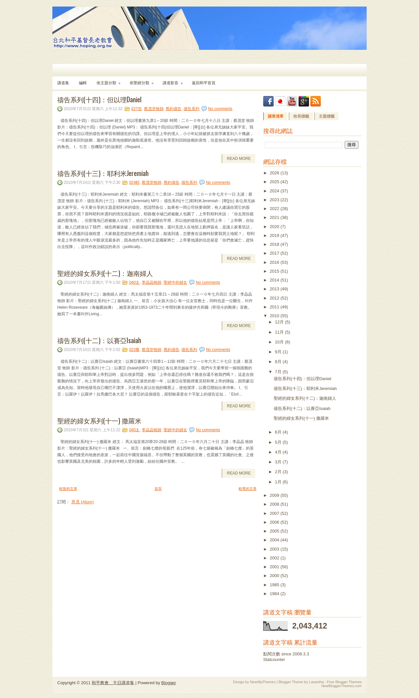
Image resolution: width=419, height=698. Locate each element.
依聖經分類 (144, 80)
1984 (275, 593)
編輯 (83, 83)
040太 (134, 282)
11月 (280, 332)
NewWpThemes (263, 682)
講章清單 (275, 116)
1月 (279, 481)
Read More (239, 158)
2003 (275, 549)
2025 (275, 181)
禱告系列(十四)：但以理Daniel (99, 99)
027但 (136, 109)
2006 (275, 522)
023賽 (134, 349)
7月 (279, 371)
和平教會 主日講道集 (113, 682)
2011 (275, 306)
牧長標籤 (301, 116)
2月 (279, 471)
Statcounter (274, 659)
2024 (275, 190)
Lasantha (316, 682)
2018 (275, 244)
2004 (275, 539)
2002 (275, 557)
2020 (275, 226)
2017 (275, 253)
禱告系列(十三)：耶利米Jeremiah (103, 173)
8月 (279, 361)
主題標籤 (327, 116)
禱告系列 (191, 109)
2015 (275, 271)
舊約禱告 (173, 109)
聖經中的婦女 (175, 282)
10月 (280, 341)
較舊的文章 (248, 489)
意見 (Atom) (82, 501)
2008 (275, 504)
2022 (275, 208)
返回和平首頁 (203, 83)
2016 (275, 262)
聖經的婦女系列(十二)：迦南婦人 (105, 273)
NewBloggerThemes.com (341, 686)
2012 (275, 298)
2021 (275, 217)
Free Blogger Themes (344, 682)
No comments (220, 109)
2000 (275, 575)
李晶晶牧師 (151, 282)
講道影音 (175, 80)
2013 (275, 288)
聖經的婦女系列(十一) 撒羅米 (99, 420)
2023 (275, 199)
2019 (275, 235)
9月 (279, 351)
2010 (275, 315)
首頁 (158, 489)
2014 (275, 280)
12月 (280, 322)
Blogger (168, 682)
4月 (279, 452)
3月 (279, 461)
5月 (279, 442)
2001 (275, 566)
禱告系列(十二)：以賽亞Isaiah (99, 340)
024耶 (134, 182)
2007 (275, 513)
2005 (275, 531)
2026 (275, 172)
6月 (279, 432)
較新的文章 (68, 489)
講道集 (63, 83)
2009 (275, 495)
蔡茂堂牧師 (154, 109)
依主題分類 (111, 80)
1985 (275, 584)
